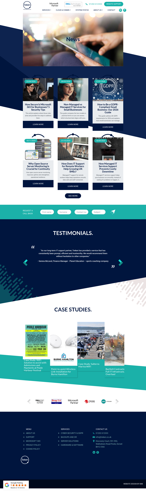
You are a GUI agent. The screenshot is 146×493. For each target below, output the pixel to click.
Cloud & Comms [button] (62, 10)
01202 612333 (95, 4)
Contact (111, 10)
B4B (141, 488)
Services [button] (46, 10)
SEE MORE (73, 200)
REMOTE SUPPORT (113, 4)
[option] (73, 261)
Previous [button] (25, 267)
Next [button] (120, 267)
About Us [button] (97, 10)
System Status (82, 10)
